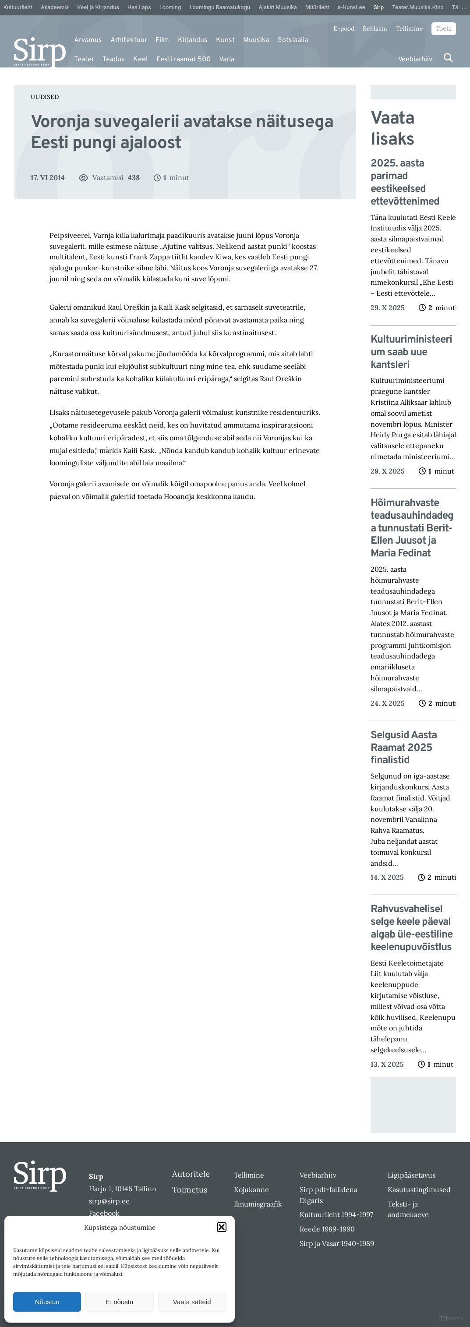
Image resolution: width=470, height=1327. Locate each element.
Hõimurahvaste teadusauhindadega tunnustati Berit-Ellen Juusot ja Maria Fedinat (412, 528)
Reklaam (375, 28)
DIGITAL (451, 1318)
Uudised (45, 97)
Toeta (444, 28)
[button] (221, 1227)
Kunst (225, 40)
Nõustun (47, 1302)
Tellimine (409, 28)
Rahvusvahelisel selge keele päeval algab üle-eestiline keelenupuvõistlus (411, 928)
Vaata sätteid (192, 1302)
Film (162, 40)
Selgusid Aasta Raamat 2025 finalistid (404, 748)
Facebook (104, 1213)
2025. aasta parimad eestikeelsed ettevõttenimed (405, 183)
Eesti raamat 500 (183, 59)
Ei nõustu (120, 1302)
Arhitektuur (128, 40)
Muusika (256, 40)
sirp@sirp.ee (109, 1200)
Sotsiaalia (293, 40)
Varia (226, 59)
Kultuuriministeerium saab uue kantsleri (411, 353)
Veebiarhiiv (415, 59)
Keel (140, 59)
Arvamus (88, 40)
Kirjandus (193, 40)
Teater (84, 59)
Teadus (113, 59)
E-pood (343, 28)
